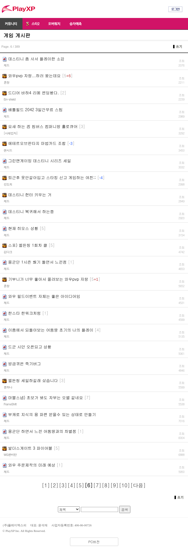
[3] (63, 485)
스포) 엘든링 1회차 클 (27, 245)
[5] (80, 485)
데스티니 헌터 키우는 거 (29, 194)
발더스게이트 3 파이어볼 (30, 448)
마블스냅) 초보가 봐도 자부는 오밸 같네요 (45, 397)
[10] (124, 485)
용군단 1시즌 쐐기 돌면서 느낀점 (37, 262)
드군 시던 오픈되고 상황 (29, 346)
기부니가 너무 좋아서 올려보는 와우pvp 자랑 (48, 279)
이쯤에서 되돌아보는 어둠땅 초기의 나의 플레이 (50, 330)
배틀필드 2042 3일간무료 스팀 (35, 109)
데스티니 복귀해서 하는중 (31, 211)
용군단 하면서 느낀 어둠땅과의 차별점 (42, 431)
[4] (71, 485)
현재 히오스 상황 (23, 228)
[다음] (138, 485)
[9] (114, 485)
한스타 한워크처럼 (24, 313)
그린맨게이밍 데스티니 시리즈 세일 (39, 160)
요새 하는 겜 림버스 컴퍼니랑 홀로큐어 (43, 126)
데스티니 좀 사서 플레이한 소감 (36, 58)
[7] (97, 485)
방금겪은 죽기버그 (24, 363)
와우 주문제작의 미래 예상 (31, 465)
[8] (106, 485)
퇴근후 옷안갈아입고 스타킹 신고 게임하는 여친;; (52, 177)
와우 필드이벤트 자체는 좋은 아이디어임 (44, 296)
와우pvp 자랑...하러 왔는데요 (34, 75)
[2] (54, 485)
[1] (46, 485)
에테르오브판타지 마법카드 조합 (37, 143)
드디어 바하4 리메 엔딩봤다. (33, 92)
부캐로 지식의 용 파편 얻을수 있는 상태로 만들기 (52, 414)
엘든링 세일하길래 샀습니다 (33, 380)
